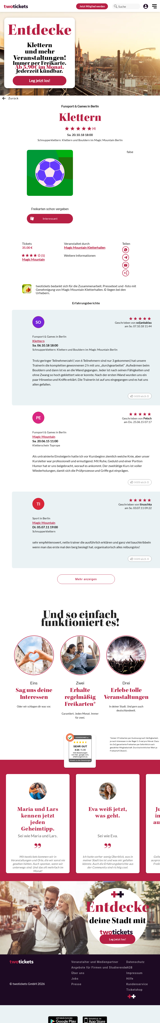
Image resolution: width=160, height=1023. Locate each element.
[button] (115, 6)
